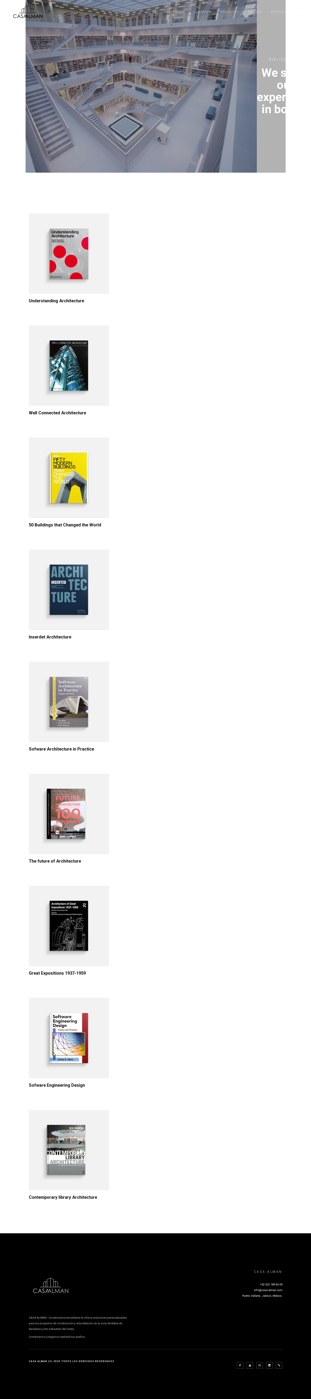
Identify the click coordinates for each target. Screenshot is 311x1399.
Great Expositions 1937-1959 (57, 973)
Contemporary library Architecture (63, 1197)
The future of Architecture (55, 861)
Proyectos (229, 11)
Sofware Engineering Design (57, 1085)
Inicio (179, 11)
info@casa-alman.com (268, 1290)
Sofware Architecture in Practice (61, 749)
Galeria (255, 11)
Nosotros (202, 11)
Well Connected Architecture (57, 412)
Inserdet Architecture (50, 637)
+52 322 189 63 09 (271, 1284)
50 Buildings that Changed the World (65, 525)
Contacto (279, 11)
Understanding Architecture (56, 300)
